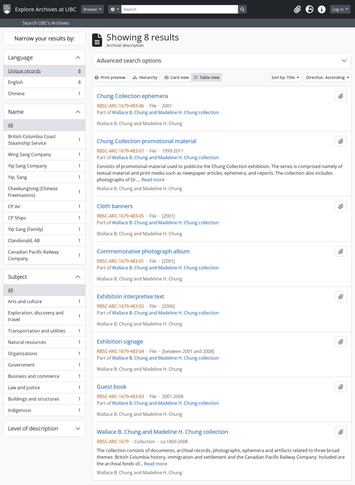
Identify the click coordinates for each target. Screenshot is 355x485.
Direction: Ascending (326, 77)
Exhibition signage (120, 341)
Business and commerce (44, 377)
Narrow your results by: (44, 38)
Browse (90, 9)
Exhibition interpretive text (130, 296)
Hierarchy (145, 77)
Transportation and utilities (44, 332)
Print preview (110, 77)
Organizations (44, 354)
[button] (297, 9)
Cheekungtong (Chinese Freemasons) (44, 191)
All (10, 125)
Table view (206, 77)
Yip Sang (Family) (44, 230)
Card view (176, 77)
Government (44, 366)
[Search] (179, 9)
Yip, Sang (44, 178)
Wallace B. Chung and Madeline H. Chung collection (165, 112)
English (44, 83)
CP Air (44, 207)
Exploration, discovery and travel (44, 316)
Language (20, 57)
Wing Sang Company (44, 155)
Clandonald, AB (44, 241)
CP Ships (44, 219)
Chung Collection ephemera (132, 96)
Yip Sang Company (44, 167)
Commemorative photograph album (143, 251)
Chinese (44, 94)
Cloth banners (115, 206)
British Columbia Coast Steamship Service (44, 139)
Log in (339, 9)
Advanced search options (129, 60)
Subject (17, 276)
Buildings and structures (44, 400)
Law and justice (44, 388)
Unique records (44, 72)
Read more (152, 180)
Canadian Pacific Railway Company (44, 255)
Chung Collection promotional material (146, 141)
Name (16, 111)
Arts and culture (44, 302)
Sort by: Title (284, 77)
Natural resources (44, 343)
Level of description (33, 428)
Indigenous (44, 411)
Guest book (111, 386)
